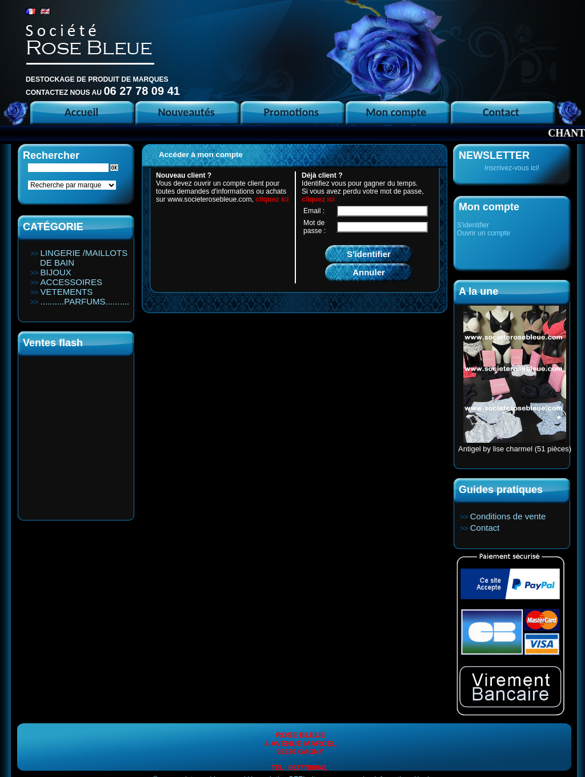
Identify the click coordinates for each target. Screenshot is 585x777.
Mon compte (396, 112)
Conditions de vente (508, 516)
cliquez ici (272, 199)
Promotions (290, 112)
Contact (501, 112)
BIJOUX (56, 272)
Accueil (81, 112)
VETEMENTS (67, 292)
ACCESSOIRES (71, 282)
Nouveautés (186, 112)
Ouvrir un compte (483, 233)
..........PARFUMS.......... (85, 301)
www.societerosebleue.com (209, 199)
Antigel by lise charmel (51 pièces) (514, 448)
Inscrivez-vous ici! (511, 168)
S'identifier (473, 225)
